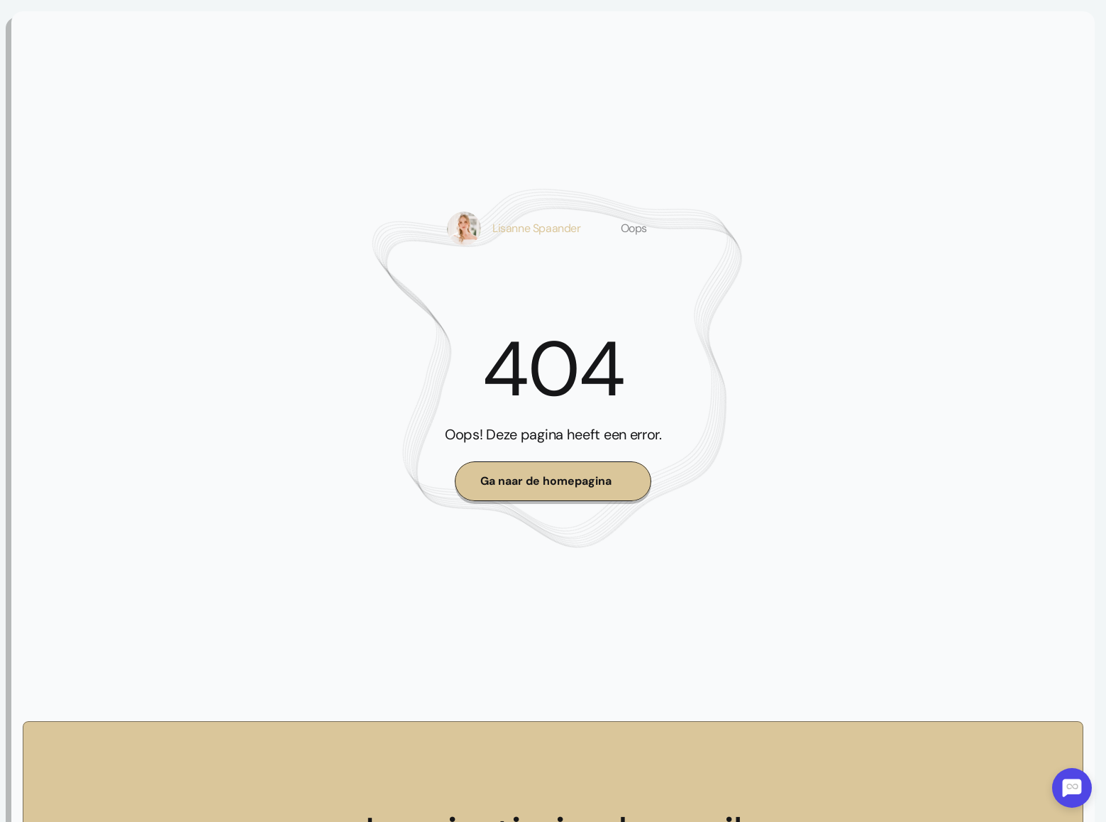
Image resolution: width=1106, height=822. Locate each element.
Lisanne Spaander (536, 228)
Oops (634, 228)
